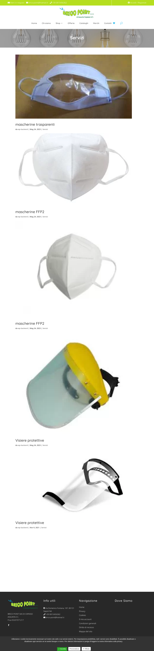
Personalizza (74, 649)
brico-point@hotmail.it (53, 617)
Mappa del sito (85, 631)
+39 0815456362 (51, 614)
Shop (58, 23)
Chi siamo (46, 23)
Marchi (96, 23)
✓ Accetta (62, 649)
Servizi (45, 129)
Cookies (82, 615)
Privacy (82, 611)
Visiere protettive (29, 440)
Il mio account (85, 619)
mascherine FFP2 (29, 211)
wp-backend (23, 129)
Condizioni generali (87, 623)
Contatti (108, 23)
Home (34, 23)
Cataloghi (83, 23)
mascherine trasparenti (35, 124)
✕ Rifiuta (86, 649)
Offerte (71, 23)
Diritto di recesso (86, 627)
